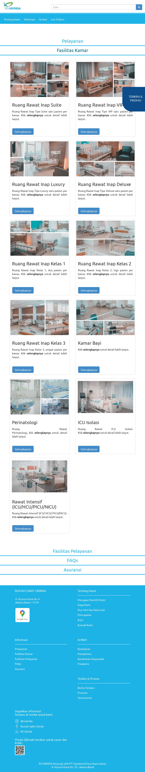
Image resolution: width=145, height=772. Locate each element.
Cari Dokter (57, 19)
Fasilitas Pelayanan (26, 658)
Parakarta (83, 663)
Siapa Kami (84, 604)
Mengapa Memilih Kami (92, 600)
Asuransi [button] (72, 569)
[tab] (72, 41)
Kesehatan (84, 648)
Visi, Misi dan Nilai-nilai (91, 610)
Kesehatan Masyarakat (91, 658)
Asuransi (20, 669)
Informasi (29, 19)
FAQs (18, 663)
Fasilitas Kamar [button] (72, 50)
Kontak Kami (85, 625)
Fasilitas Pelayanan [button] (72, 551)
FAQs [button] (72, 560)
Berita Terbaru (86, 687)
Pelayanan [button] (72, 41)
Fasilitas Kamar (24, 653)
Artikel (43, 19)
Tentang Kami (12, 19)
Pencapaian (84, 614)
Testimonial (85, 697)
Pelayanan (21, 648)
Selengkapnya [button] (23, 131)
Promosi (82, 692)
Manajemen (85, 653)
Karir (80, 620)
